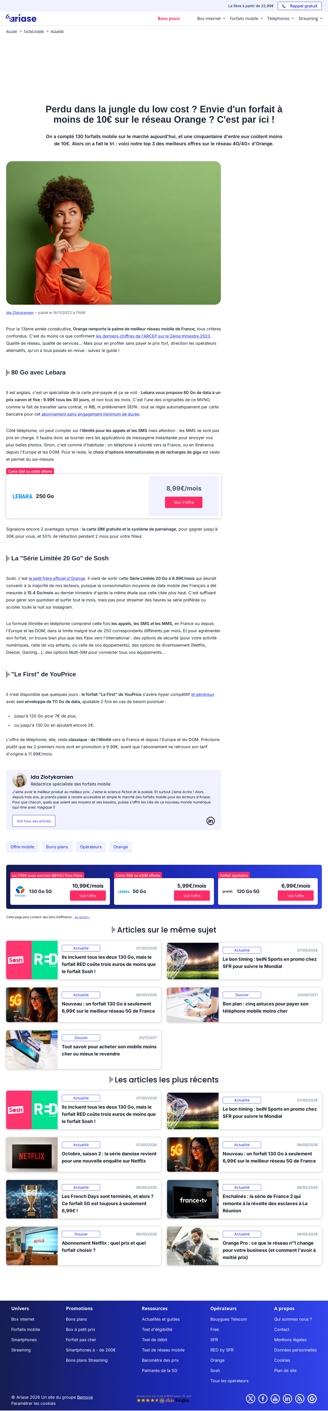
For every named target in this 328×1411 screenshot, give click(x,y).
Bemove (85, 1397)
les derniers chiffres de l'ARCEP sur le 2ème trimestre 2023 (153, 336)
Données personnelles (295, 1349)
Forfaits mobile (25, 1329)
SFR (214, 1339)
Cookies (282, 1360)
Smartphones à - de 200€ (91, 1349)
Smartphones (24, 1339)
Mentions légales (290, 1339)
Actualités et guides (161, 1319)
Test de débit (154, 1339)
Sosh (215, 1370)
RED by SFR (221, 1349)
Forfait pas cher (81, 1339)
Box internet (22, 1319)
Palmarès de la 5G (159, 1370)
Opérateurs (91, 846)
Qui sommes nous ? (293, 1319)
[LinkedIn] (211, 821)
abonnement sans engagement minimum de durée (90, 414)
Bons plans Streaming (87, 1360)
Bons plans (57, 846)
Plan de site (285, 1370)
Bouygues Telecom (228, 1319)
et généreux (202, 694)
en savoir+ (82, 917)
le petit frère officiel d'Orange (57, 578)
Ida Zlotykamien (20, 312)
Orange (121, 846)
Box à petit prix (80, 1329)
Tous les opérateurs (229, 1380)
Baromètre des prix (160, 1360)
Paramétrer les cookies (33, 1403)
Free (214, 1329)
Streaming (21, 1349)
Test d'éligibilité (157, 1329)
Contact (281, 1329)
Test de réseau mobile (163, 1349)
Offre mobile (22, 846)
